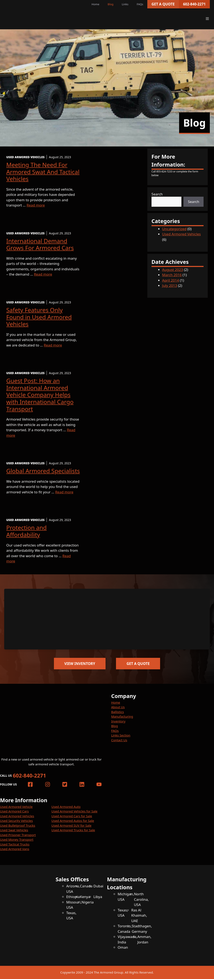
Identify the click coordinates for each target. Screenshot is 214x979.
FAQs (140, 4)
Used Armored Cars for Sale (71, 816)
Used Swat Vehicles (14, 830)
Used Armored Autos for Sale (72, 821)
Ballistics (117, 712)
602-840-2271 (194, 4)
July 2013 (169, 285)
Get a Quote (163, 4)
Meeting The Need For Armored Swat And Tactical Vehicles (42, 172)
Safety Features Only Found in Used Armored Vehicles (39, 317)
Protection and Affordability (26, 531)
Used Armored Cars (14, 811)
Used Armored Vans (14, 849)
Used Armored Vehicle (16, 806)
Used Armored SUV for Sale (71, 825)
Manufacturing (122, 716)
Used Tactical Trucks (14, 844)
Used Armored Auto (65, 806)
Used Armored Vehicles (181, 234)
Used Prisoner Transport (18, 835)
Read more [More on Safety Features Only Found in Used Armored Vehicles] (53, 345)
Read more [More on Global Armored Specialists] (64, 492)
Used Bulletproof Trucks (17, 825)
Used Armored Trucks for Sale (73, 830)
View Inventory (79, 663)
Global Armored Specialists (43, 471)
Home (95, 4)
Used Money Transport (16, 839)
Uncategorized (174, 228)
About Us (118, 707)
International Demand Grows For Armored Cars (40, 244)
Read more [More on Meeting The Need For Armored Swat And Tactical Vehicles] (36, 205)
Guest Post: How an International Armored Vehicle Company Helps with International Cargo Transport (40, 395)
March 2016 (172, 274)
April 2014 (170, 280)
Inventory (118, 721)
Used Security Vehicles (16, 821)
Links (125, 4)
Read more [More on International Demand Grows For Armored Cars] (43, 274)
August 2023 (172, 269)
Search (157, 194)
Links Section (120, 735)
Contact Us (119, 740)
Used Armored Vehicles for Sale (74, 811)
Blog (110, 4)
